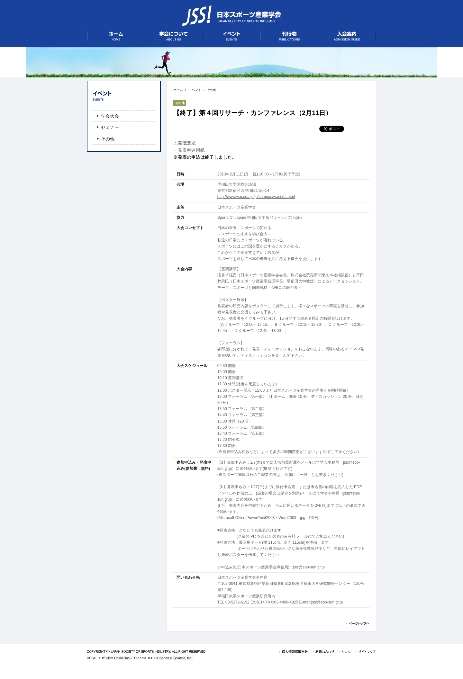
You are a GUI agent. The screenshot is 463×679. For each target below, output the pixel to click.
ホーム (178, 90)
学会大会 (110, 116)
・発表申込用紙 (189, 150)
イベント (194, 90)
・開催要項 (184, 142)
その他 (211, 90)
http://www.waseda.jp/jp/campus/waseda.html (256, 196)
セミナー (110, 127)
